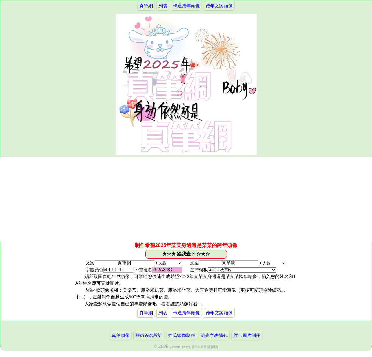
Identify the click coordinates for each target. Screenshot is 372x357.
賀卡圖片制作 (246, 335)
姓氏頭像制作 (181, 335)
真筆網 (146, 5)
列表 (162, 5)
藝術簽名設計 (148, 335)
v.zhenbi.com (179, 347)
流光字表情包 (214, 335)
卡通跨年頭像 (186, 5)
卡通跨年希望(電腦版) (203, 347)
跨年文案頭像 (219, 5)
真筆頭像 (121, 335)
